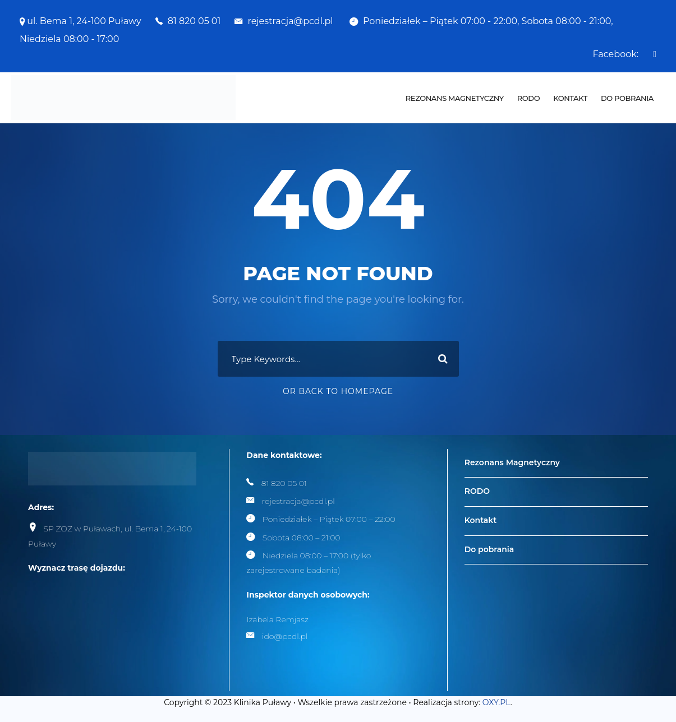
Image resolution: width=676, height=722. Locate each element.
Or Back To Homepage (338, 391)
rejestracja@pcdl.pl (291, 21)
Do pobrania (627, 98)
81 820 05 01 (194, 21)
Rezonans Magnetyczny (455, 98)
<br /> (112, 628)
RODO (528, 98)
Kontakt (570, 98)
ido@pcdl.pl (285, 636)
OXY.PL (496, 702)
